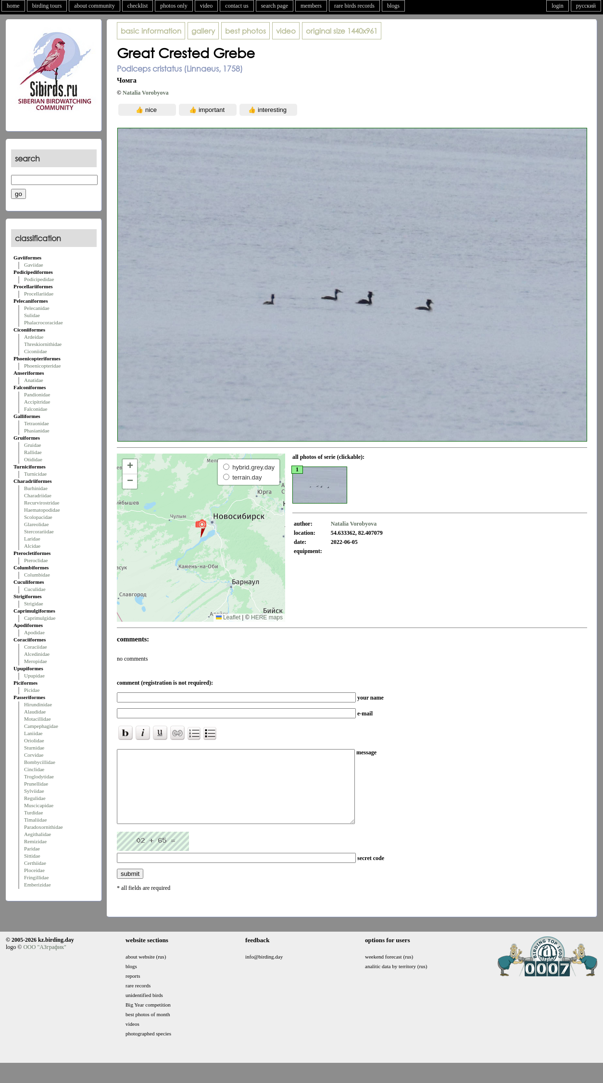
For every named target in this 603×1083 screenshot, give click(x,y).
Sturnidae (34, 748)
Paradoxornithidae (43, 827)
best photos (245, 31)
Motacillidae (37, 719)
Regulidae (35, 798)
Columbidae (37, 575)
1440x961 (341, 31)
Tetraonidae (36, 423)
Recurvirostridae (41, 502)
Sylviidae (34, 791)
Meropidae (35, 661)
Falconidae (35, 409)
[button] (200, 528)
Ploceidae (34, 870)
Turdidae (33, 812)
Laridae (32, 539)
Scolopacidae (38, 517)
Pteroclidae (36, 560)
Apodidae (34, 632)
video (206, 5)
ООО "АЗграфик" (44, 961)
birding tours (47, 5)
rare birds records (354, 5)
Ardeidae (33, 337)
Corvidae (33, 755)
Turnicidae (35, 474)
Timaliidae (35, 820)
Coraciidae (35, 647)
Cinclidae (34, 769)
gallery (203, 31)
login (558, 5)
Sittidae (32, 856)
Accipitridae (37, 402)
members (311, 5)
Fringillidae (36, 877)
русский (586, 5)
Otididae (33, 459)
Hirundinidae (38, 704)
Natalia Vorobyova (145, 92)
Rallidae (33, 452)
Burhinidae (36, 488)
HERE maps (267, 617)
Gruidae (32, 445)
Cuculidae (35, 589)
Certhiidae (35, 863)
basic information (151, 31)
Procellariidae (38, 293)
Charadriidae (37, 495)
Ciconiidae (35, 351)
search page (274, 5)
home (13, 5)
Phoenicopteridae (42, 366)
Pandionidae (37, 394)
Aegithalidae (37, 834)
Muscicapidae (38, 805)
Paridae (32, 848)
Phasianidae (37, 430)
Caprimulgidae (39, 618)
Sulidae (32, 315)
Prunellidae (36, 784)
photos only (173, 5)
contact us (236, 5)
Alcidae (32, 546)
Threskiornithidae (43, 344)
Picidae (31, 690)
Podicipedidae (39, 279)
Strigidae (33, 603)
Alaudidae (35, 711)
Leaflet (228, 617)
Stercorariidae (39, 531)
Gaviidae (33, 265)
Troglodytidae (39, 776)
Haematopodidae (42, 510)
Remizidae (35, 841)
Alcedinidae (37, 654)
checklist (137, 5)
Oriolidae (34, 740)
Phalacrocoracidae (43, 322)
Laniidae (33, 733)
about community (94, 5)
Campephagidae (41, 726)
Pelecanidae (37, 308)
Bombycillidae (39, 762)
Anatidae (33, 380)
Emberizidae (37, 884)
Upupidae (34, 675)
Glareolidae (36, 524)
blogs (393, 5)
